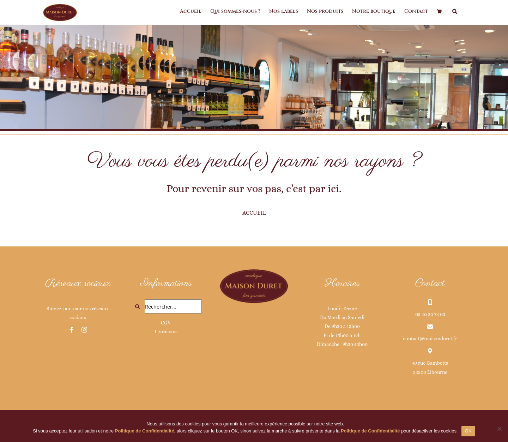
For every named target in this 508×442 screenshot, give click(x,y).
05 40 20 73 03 (430, 314)
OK (468, 431)
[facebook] (71, 330)
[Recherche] (138, 306)
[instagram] (84, 330)
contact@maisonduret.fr (430, 338)
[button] (454, 11)
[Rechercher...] (166, 306)
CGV (166, 322)
